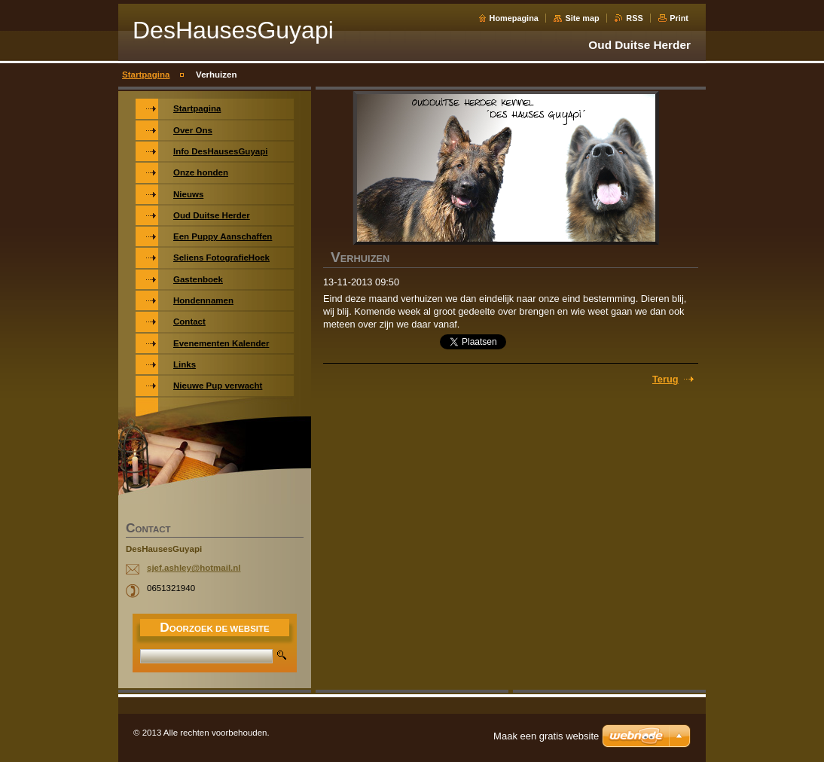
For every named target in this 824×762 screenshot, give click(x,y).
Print (679, 18)
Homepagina (514, 18)
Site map (582, 18)
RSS (634, 18)
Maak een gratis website (546, 736)
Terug (665, 379)
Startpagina (145, 74)
